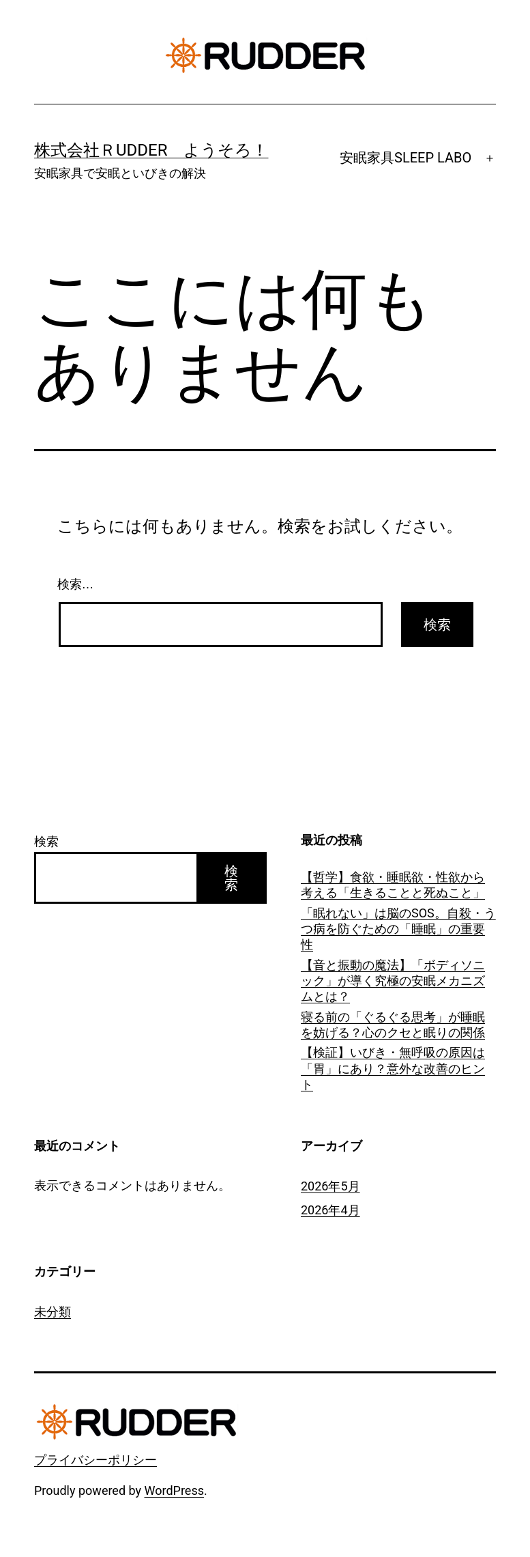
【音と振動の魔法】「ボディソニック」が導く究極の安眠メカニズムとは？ (393, 981)
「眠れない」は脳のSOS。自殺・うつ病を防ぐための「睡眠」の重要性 (398, 929)
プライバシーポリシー (95, 1460)
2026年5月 (330, 1186)
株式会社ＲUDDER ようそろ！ (151, 150)
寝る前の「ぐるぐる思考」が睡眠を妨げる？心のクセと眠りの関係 (393, 1025)
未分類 (52, 1311)
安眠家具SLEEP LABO (405, 157)
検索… (75, 584)
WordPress (174, 1490)
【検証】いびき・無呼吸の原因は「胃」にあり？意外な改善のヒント (393, 1068)
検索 (46, 841)
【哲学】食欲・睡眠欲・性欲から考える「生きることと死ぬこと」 (393, 885)
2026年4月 (330, 1210)
